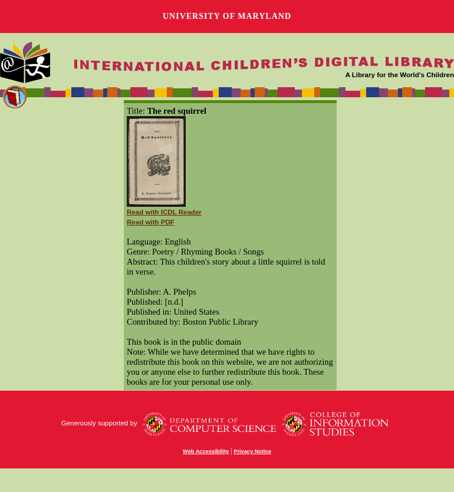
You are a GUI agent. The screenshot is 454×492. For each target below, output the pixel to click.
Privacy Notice (252, 451)
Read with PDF (151, 222)
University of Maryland (227, 16)
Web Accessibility (206, 451)
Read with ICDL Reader (164, 212)
